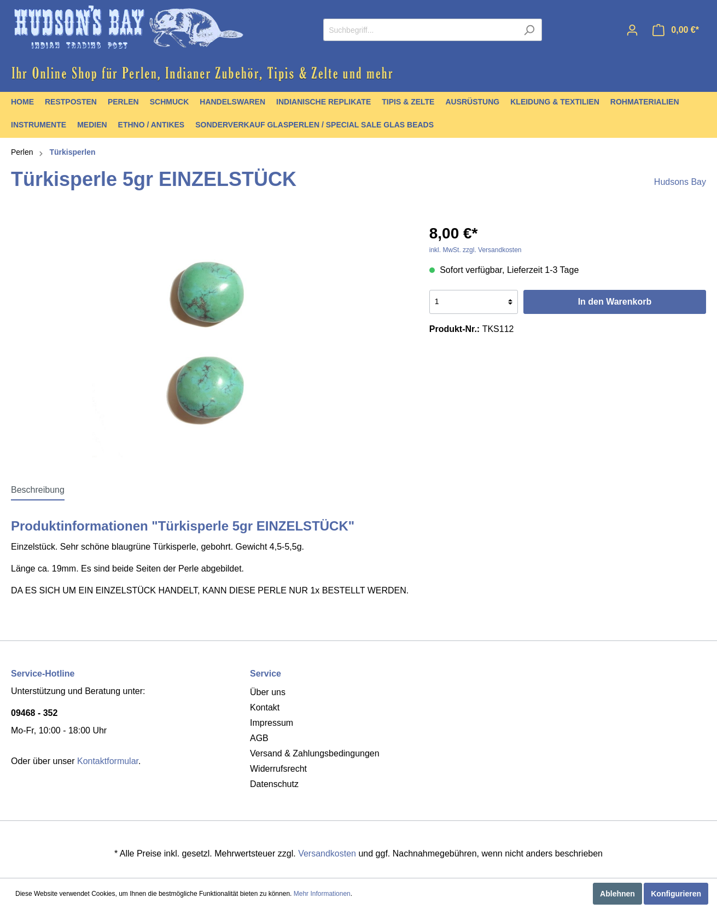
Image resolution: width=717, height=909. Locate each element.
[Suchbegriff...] (420, 30)
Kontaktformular (107, 761)
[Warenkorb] (675, 30)
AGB (259, 738)
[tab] (38, 489)
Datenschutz (274, 784)
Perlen (22, 152)
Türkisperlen (72, 152)
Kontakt (264, 707)
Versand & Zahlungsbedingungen (315, 753)
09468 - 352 (34, 713)
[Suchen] (529, 30)
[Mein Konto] (632, 30)
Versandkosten (327, 853)
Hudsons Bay (680, 182)
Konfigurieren (676, 893)
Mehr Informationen (322, 894)
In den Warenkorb (615, 301)
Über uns (267, 692)
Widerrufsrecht (278, 768)
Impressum (271, 722)
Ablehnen (617, 893)
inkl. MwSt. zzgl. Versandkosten (475, 250)
